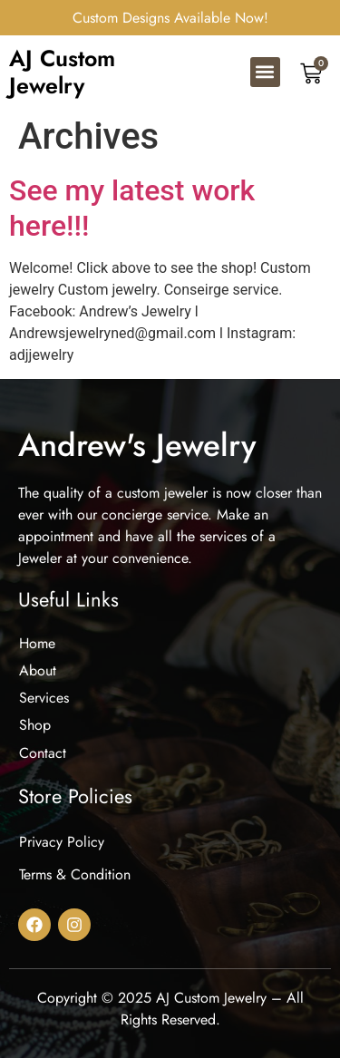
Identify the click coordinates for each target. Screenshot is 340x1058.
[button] (265, 72)
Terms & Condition (75, 874)
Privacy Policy (61, 841)
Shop (35, 724)
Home (37, 643)
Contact (42, 753)
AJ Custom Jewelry (62, 72)
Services (44, 697)
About (37, 670)
